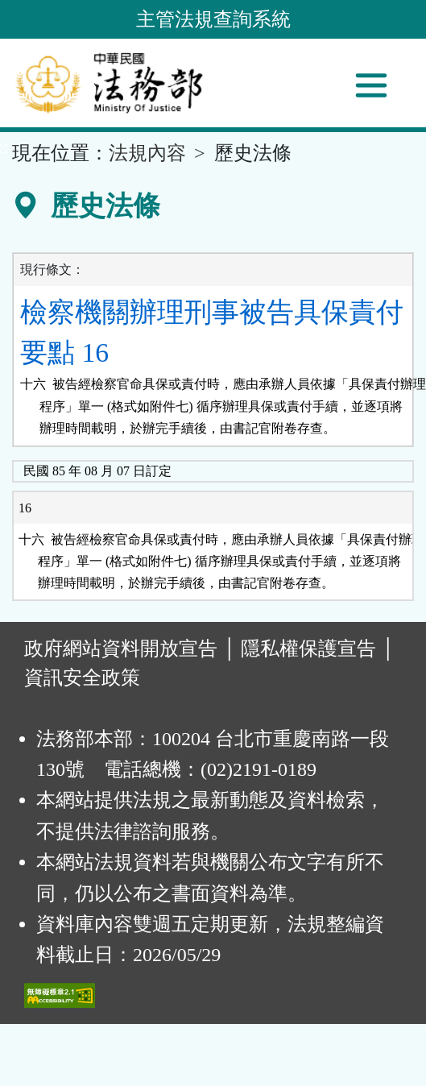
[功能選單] (371, 85)
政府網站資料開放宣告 (120, 648)
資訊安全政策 (82, 677)
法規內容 (147, 153)
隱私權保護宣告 (308, 648)
